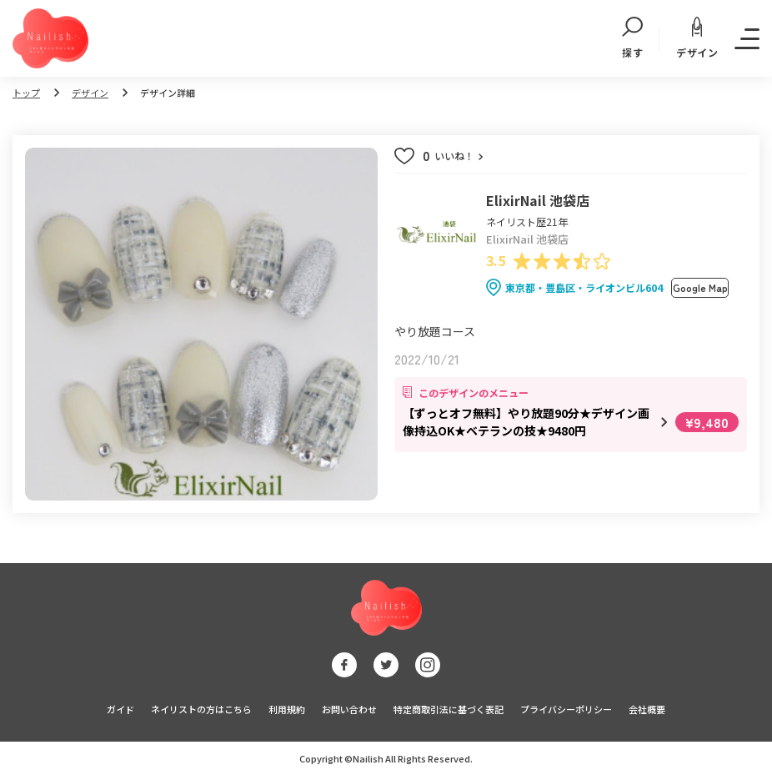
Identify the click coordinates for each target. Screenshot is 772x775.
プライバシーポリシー (566, 709)
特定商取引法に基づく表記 (449, 709)
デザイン (697, 38)
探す (632, 38)
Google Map (700, 287)
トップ (26, 92)
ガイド (120, 709)
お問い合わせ (349, 709)
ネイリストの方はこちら (201, 709)
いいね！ (453, 156)
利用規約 (286, 709)
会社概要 (647, 709)
